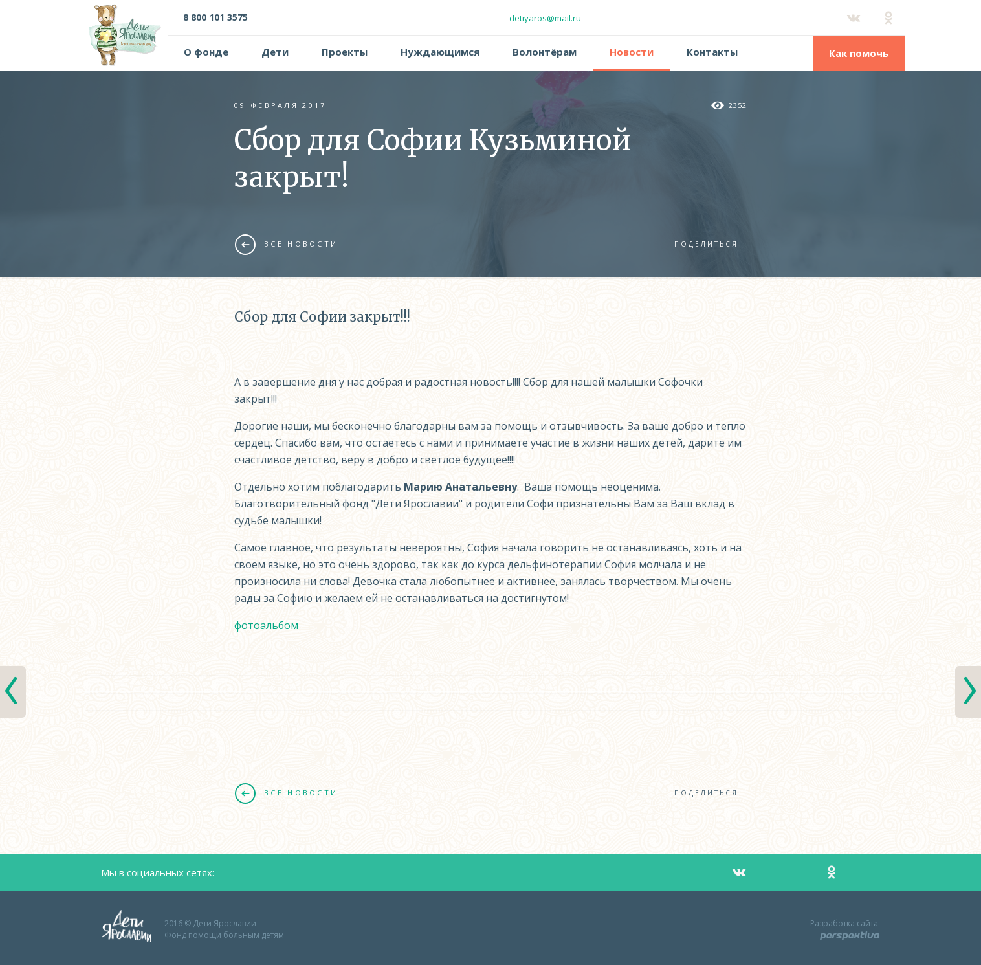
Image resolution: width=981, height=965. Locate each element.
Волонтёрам (545, 51)
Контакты (712, 51)
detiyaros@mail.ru (545, 18)
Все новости (286, 244)
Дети (275, 51)
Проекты (345, 51)
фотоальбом (266, 625)
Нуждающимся (440, 51)
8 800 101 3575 (215, 17)
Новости (632, 51)
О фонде (206, 51)
